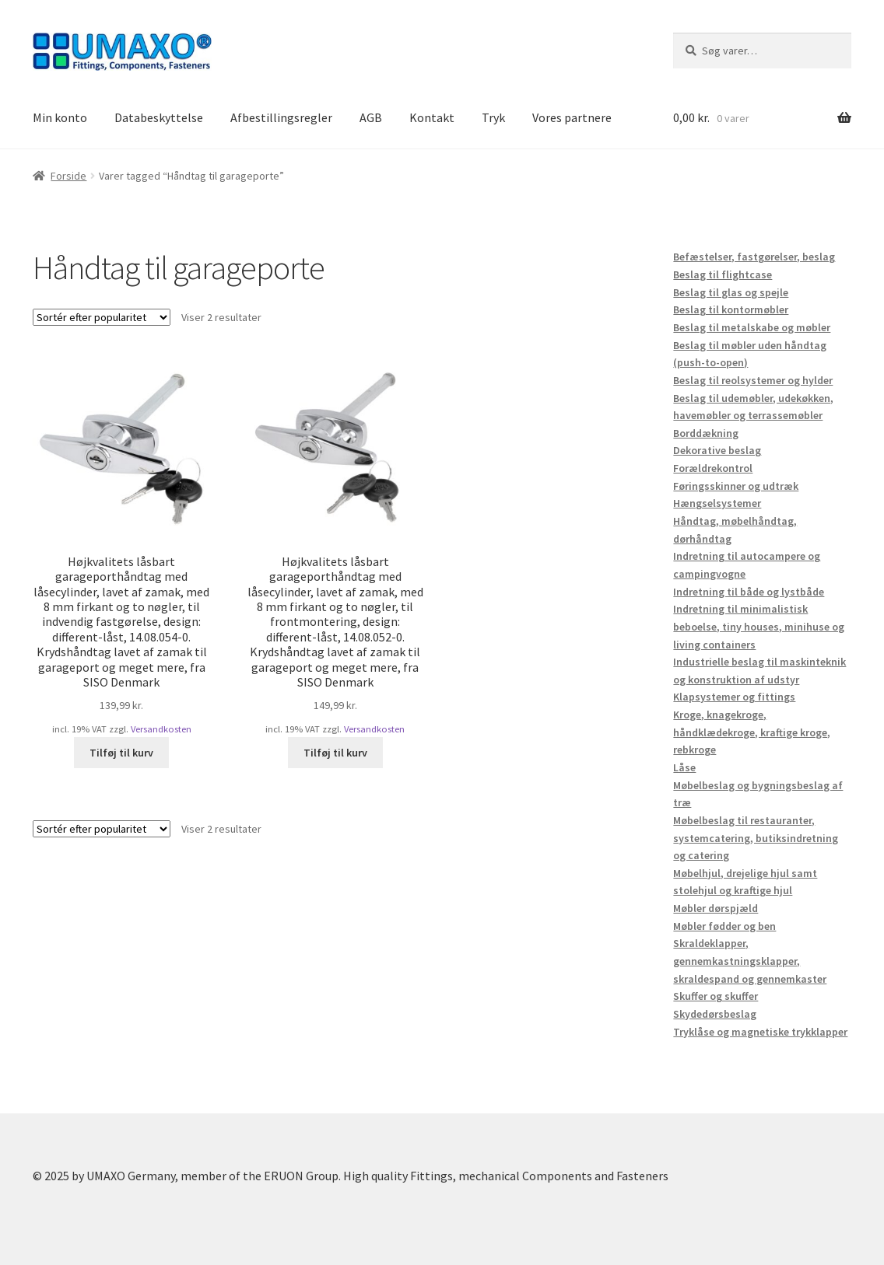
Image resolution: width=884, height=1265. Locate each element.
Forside (68, 176)
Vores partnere (572, 117)
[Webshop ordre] (101, 317)
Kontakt (431, 117)
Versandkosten (161, 729)
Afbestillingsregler (281, 117)
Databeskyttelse (158, 117)
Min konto (60, 117)
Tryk (493, 117)
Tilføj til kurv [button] (121, 753)
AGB (371, 117)
